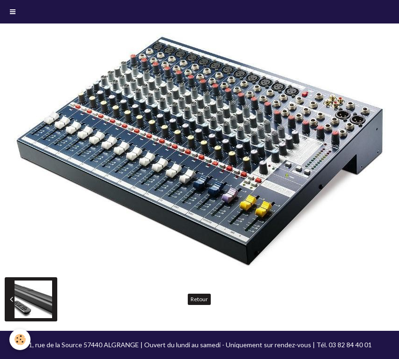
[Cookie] (20, 339)
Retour (199, 299)
